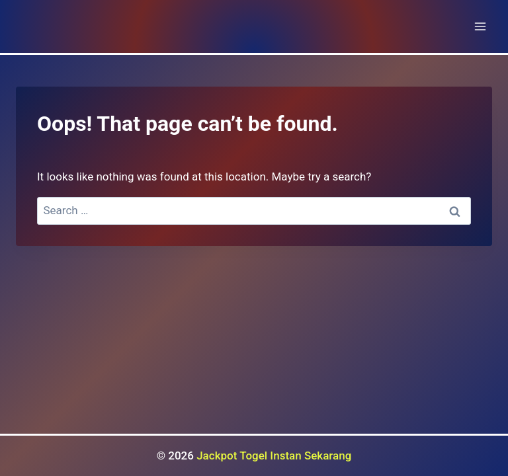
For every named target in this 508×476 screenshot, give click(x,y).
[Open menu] (480, 26)
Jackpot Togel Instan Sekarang (273, 455)
